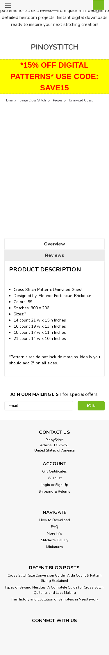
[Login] (85, 6)
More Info (54, 533)
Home (8, 100)
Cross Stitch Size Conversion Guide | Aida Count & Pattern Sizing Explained (54, 578)
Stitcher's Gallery (54, 540)
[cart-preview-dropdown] (97, 5)
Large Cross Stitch (32, 100)
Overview (54, 244)
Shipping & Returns (54, 491)
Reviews (54, 255)
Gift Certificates (54, 471)
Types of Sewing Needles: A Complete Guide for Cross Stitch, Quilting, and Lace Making (54, 590)
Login (45, 484)
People (57, 100)
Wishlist (55, 478)
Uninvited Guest (81, 100)
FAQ (54, 526)
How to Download (54, 520)
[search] (73, 6)
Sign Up (61, 484)
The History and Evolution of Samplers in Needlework (54, 599)
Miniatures (54, 547)
